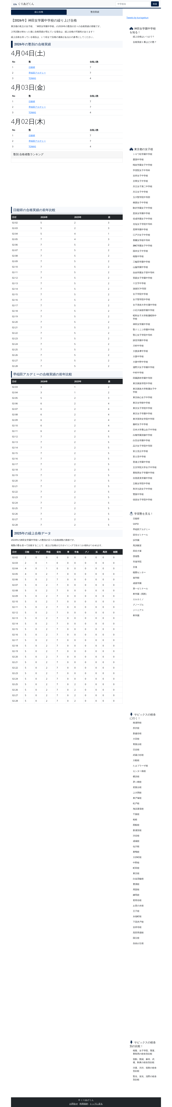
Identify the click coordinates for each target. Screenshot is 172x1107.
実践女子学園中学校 (142, 277)
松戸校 (136, 803)
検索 (155, 3)
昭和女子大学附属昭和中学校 (145, 317)
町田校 (136, 867)
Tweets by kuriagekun (137, 17)
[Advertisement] (67, 293)
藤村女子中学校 (140, 424)
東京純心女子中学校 (142, 397)
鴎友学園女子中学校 (142, 164)
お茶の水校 (138, 905)
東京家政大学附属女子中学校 (145, 390)
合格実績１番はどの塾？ (145, 41)
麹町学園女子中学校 (142, 245)
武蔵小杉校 (138, 754)
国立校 (136, 937)
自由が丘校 (138, 943)
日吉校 (136, 749)
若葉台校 (137, 787)
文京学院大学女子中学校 (145, 467)
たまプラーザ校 (140, 765)
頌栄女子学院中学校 (142, 499)
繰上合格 (39, 11)
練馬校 (136, 894)
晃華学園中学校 (140, 229)
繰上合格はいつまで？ (143, 36)
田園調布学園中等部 (142, 377)
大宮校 (136, 738)
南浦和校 (137, 722)
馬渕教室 (137, 545)
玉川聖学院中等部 (141, 197)
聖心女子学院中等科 (142, 334)
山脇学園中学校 (140, 267)
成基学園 (137, 583)
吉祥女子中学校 (140, 175)
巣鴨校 (136, 851)
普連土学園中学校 (141, 461)
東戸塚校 (137, 797)
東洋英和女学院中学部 (143, 418)
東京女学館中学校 (141, 402)
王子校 (136, 910)
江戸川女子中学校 (141, 234)
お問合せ (73, 1103)
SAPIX (136, 523)
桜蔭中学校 (138, 256)
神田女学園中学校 (141, 324)
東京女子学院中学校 (142, 408)
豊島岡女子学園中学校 (143, 472)
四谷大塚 (137, 550)
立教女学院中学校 (141, 483)
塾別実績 (95, 11)
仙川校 (136, 846)
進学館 (136, 577)
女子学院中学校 (140, 293)
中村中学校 (138, 372)
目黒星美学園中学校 (142, 478)
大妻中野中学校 (140, 361)
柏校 (135, 819)
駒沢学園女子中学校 (142, 207)
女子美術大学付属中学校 (145, 304)
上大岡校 (137, 792)
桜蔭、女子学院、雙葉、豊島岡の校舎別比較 (145, 1052)
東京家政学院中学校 (142, 383)
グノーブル (138, 604)
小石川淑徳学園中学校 (143, 310)
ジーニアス (138, 610)
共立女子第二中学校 (142, 186)
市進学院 (137, 561)
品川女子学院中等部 (142, 445)
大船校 (136, 760)
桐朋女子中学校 (140, 202)
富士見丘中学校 (140, 451)
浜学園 (136, 540)
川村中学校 (138, 345)
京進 (135, 566)
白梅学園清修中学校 (142, 434)
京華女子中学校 (140, 180)
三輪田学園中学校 (141, 261)
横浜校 (136, 776)
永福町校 (137, 916)
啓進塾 (136, 556)
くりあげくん (23, 4)
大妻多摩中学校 (140, 351)
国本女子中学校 (140, 250)
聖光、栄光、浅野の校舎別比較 (145, 1078)
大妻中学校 (138, 356)
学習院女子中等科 (141, 170)
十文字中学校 (139, 283)
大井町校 (137, 857)
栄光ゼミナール (140, 534)
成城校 (136, 841)
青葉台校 (137, 744)
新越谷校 (137, 733)
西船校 (136, 824)
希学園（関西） (140, 593)
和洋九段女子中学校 (142, 488)
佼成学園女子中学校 (142, 218)
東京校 (136, 873)
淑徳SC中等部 (139, 288)
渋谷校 (136, 835)
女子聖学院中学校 (141, 299)
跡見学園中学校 (140, 340)
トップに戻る (96, 1103)
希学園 (136, 615)
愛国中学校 (138, 159)
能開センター (139, 572)
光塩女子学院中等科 (142, 224)
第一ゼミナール (140, 588)
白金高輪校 (138, 878)
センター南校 (139, 771)
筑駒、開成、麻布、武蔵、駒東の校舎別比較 (143, 1061)
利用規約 (84, 1103)
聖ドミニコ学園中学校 (143, 329)
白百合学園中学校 (141, 440)
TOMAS (32, 78)
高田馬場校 (138, 932)
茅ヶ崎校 (137, 781)
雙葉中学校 (138, 494)
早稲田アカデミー (37, 72)
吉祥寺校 (137, 927)
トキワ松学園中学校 (142, 154)
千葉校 (136, 814)
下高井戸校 (138, 921)
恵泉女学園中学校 (141, 213)
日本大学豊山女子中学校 (145, 429)
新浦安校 (137, 830)
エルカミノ (138, 599)
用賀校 (136, 889)
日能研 (32, 67)
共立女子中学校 (140, 191)
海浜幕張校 (138, 808)
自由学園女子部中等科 (143, 272)
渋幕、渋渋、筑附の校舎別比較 (145, 1069)
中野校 (136, 862)
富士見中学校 (139, 456)
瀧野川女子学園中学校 (143, 367)
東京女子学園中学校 (142, 413)
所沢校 (136, 728)
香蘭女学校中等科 (141, 240)
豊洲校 (136, 884)
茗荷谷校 (137, 900)
